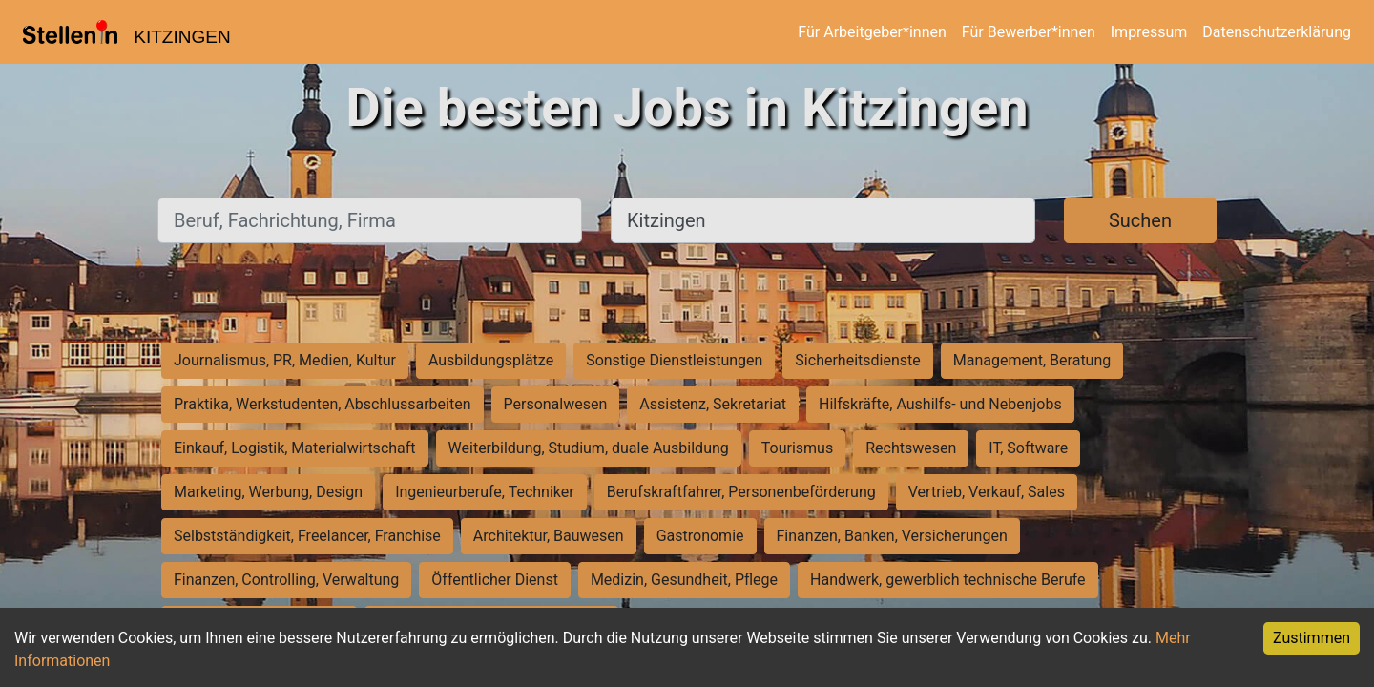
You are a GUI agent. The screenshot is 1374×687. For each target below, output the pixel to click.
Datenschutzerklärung (1276, 32)
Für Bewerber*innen (1028, 32)
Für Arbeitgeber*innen (872, 32)
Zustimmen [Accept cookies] (1311, 638)
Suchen (1140, 220)
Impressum (1149, 32)
